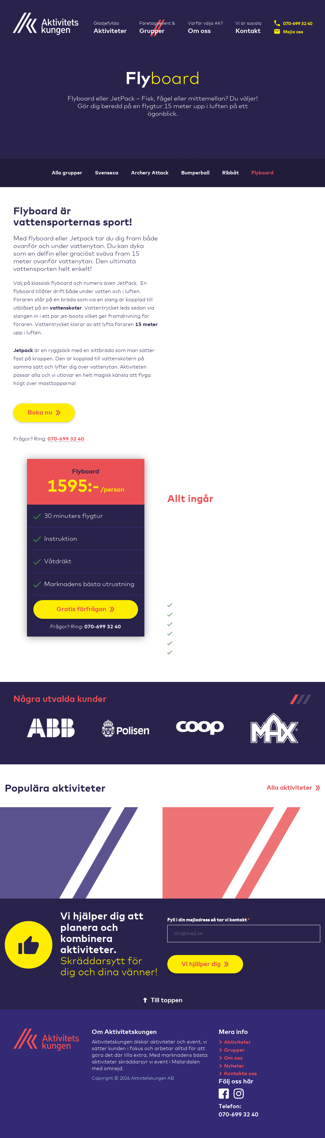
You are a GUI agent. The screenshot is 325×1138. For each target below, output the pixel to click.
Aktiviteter (237, 1042)
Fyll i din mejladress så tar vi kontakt (208, 920)
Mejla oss (288, 31)
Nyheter (234, 1066)
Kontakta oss (240, 1073)
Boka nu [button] (44, 412)
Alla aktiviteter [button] (293, 788)
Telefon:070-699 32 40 (238, 1111)
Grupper (234, 1050)
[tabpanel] (50, 728)
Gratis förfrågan (85, 609)
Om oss (233, 1058)
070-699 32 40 (293, 23)
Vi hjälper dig (205, 964)
